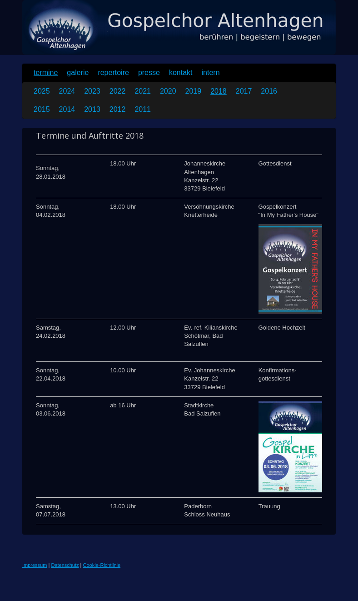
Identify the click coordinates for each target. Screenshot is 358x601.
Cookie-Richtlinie (102, 565)
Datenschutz (65, 565)
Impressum (34, 565)
